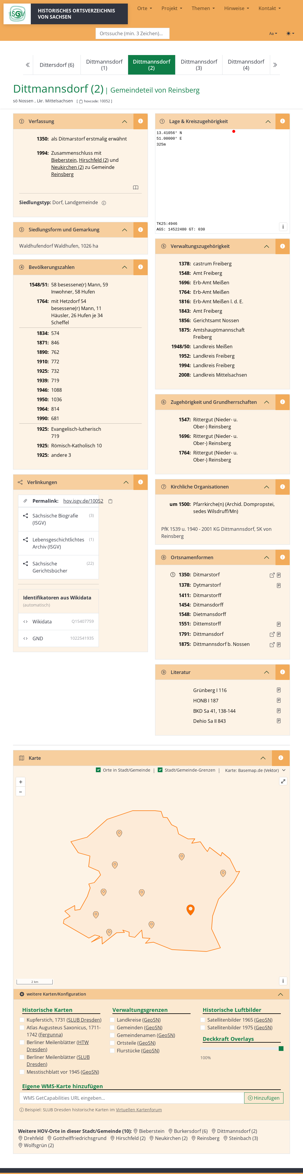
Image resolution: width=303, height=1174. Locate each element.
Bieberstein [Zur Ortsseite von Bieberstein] (152, 1131)
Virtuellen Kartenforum (139, 1109)
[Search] (133, 33)
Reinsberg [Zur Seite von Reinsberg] (183, 90)
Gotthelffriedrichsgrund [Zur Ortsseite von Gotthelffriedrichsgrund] (80, 1138)
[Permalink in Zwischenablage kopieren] (110, 501)
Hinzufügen (264, 1098)
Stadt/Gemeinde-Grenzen (190, 770)
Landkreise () (139, 1020)
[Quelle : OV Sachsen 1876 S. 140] (279, 645)
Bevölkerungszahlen (47, 267)
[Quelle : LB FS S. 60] (279, 575)
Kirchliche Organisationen (195, 486)
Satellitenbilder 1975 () (240, 1027)
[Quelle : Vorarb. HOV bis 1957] (279, 624)
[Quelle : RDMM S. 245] (279, 585)
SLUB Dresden (84, 1020)
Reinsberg (62, 174)
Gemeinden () (139, 1027)
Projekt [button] (170, 8)
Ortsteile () (136, 1043)
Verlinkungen (37, 482)
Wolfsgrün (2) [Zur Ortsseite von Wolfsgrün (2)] (39, 1145)
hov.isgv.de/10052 (83, 501)
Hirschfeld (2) (94, 160)
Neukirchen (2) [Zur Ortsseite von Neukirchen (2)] (171, 1138)
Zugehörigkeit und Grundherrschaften (209, 402)
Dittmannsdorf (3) (199, 64)
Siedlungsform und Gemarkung (59, 229)
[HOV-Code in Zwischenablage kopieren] (81, 101)
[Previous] (28, 65)
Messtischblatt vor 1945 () (63, 1072)
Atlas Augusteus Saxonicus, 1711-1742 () (64, 1031)
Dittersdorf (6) (57, 64)
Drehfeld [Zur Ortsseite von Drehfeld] (33, 1138)
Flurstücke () (138, 1050)
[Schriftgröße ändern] (273, 33)
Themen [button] (201, 8)
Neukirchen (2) (67, 167)
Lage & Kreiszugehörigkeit (194, 121)
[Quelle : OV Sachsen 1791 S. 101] (279, 634)
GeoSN (90, 1072)
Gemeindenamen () (146, 1035)
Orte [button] (143, 8)
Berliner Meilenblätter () (58, 1046)
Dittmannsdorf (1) (104, 64)
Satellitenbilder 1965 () (240, 1020)
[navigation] (151, 65)
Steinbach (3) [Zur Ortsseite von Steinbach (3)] (243, 1138)
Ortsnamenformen (187, 557)
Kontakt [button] (268, 8)
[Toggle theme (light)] (290, 33)
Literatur (176, 672)
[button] (278, 575)
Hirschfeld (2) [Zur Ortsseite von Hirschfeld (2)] (131, 1138)
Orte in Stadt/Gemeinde (126, 770)
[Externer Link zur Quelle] (272, 575)
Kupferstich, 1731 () (64, 1020)
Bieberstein (64, 160)
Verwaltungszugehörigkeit (195, 246)
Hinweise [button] (235, 8)
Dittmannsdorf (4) (246, 64)
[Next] (275, 65)
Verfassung (36, 121)
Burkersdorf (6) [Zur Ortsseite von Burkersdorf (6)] (191, 1131)
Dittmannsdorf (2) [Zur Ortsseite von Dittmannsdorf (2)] (237, 1131)
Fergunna (50, 1034)
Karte (30, 758)
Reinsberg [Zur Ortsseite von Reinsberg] (208, 1138)
